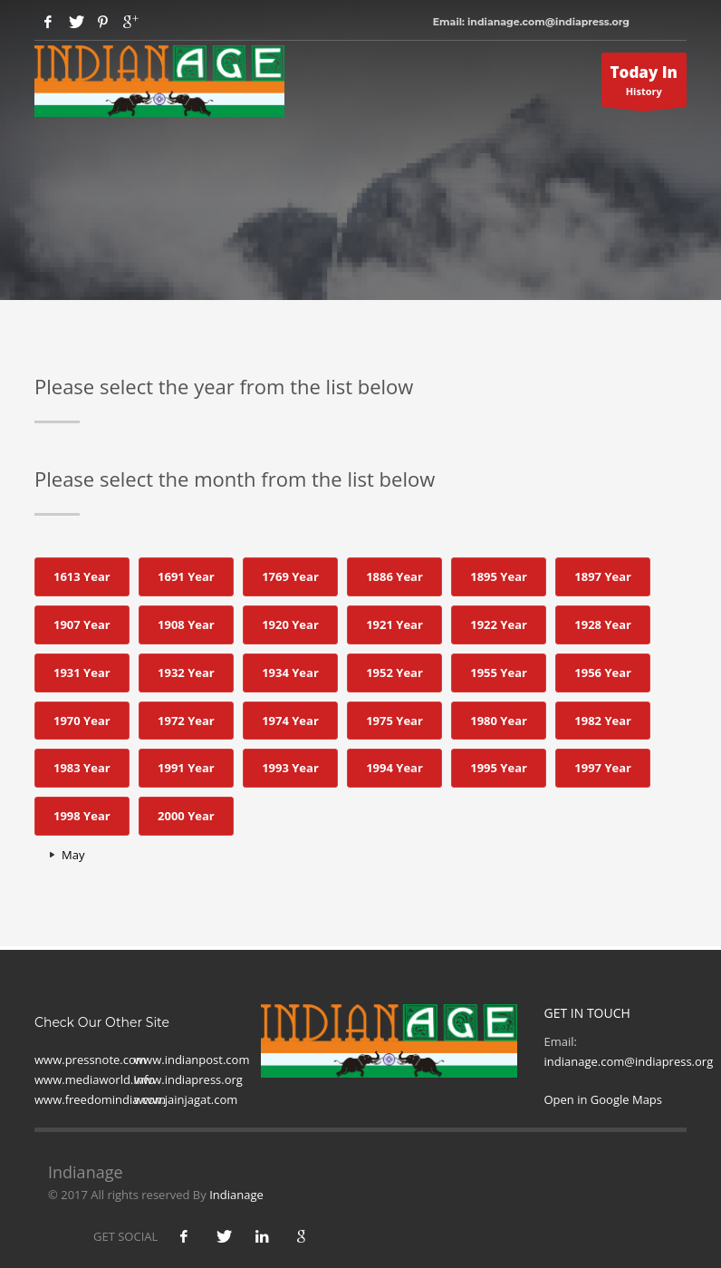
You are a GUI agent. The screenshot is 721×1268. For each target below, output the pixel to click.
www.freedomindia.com (100, 1099)
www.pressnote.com (90, 1059)
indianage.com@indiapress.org (629, 1061)
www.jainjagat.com (185, 1099)
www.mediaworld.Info (94, 1079)
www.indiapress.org (188, 1079)
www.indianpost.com (191, 1059)
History (644, 84)
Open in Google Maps (603, 1099)
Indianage (236, 1194)
